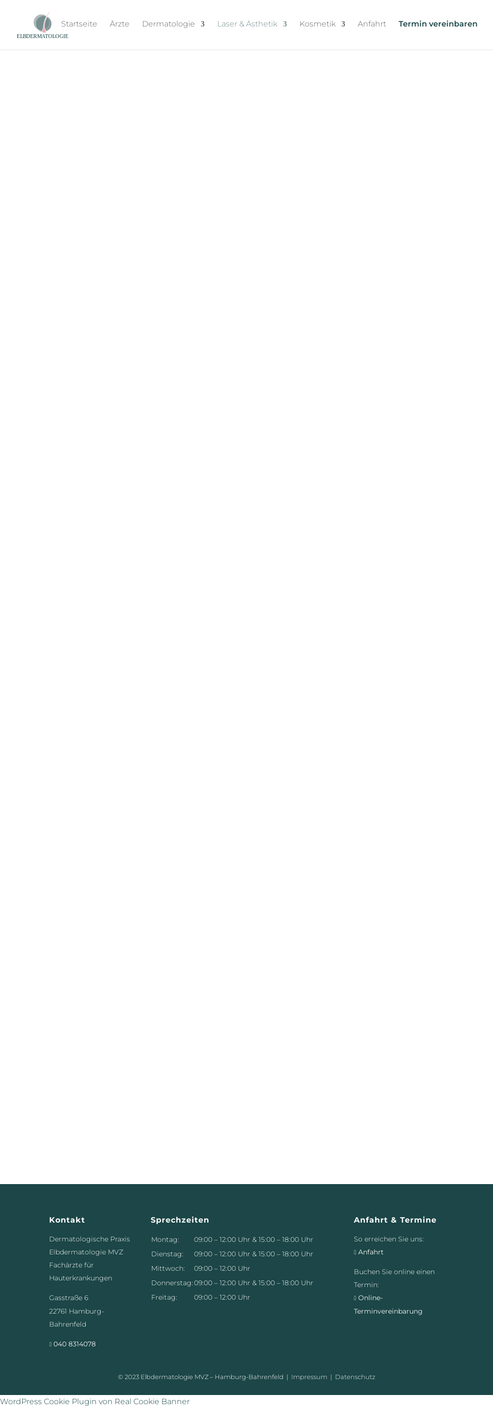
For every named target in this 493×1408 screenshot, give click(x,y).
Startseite (79, 26)
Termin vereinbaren (438, 26)
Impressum (309, 1377)
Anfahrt (372, 26)
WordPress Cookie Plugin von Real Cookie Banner (95, 1401)
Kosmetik (317, 26)
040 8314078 (72, 1344)
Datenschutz (355, 1377)
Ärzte (120, 26)
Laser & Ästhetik (247, 26)
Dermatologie (168, 26)
